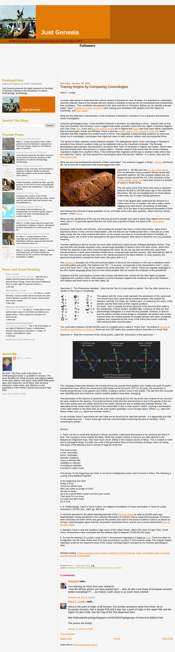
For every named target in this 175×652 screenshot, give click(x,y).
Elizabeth (73, 581)
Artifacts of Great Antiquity (122, 553)
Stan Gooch (158, 221)
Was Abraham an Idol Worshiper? (31, 179)
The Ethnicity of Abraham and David (32, 247)
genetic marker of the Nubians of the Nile (138, 131)
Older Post (167, 638)
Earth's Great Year (105, 568)
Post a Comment (67, 634)
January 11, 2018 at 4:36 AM (80, 629)
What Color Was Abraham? (28, 139)
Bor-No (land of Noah (102, 128)
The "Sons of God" (14, 309)
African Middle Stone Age (130, 180)
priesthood (70, 262)
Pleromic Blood (125, 514)
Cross (95, 568)
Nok (79, 128)
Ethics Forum (12, 274)
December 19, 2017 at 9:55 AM (81, 597)
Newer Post (66, 638)
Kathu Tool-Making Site (147, 553)
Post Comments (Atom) (85, 644)
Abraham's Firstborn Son (27, 193)
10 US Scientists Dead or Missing (20, 277)
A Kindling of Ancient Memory (29, 206)
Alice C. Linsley (77, 601)
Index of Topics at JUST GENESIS (22, 83)
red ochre (117, 568)
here (78, 213)
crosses (158, 162)
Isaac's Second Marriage (27, 220)
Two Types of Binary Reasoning (19, 293)
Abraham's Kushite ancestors (88, 108)
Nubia (136, 128)
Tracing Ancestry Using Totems (92, 553)
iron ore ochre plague (157, 170)
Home (117, 638)
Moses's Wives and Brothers (29, 166)
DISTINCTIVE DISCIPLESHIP (19, 323)
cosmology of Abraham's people (79, 568)
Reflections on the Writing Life (20, 339)
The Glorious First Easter (17, 326)
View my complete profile (14, 394)
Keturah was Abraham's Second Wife (33, 234)
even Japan (82, 110)
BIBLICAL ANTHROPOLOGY (19, 307)
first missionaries (68, 157)
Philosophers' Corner (16, 290)
